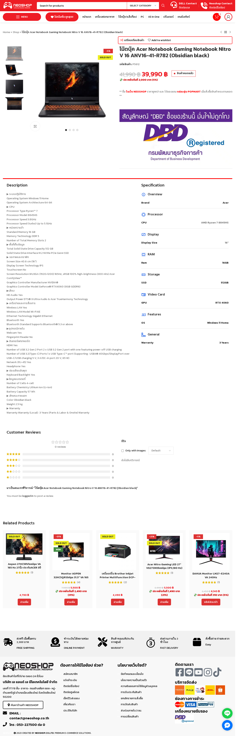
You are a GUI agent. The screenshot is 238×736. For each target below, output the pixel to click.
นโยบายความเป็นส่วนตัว (134, 680)
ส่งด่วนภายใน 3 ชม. (131, 711)
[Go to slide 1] (66, 130)
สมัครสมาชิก (70, 674)
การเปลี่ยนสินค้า (129, 717)
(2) (125, 582)
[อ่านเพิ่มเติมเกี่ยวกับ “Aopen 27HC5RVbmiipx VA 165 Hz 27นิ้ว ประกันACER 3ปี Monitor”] (24, 602)
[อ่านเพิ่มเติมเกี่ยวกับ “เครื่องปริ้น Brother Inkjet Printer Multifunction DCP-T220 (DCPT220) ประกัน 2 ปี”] (117, 602)
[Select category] (143, 5)
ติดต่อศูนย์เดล (71, 692)
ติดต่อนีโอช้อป (71, 686)
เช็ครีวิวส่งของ (71, 698)
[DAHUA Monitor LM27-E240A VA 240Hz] (211, 551)
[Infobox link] (183, 6)
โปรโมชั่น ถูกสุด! (62, 17)
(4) (78, 582)
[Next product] (230, 32)
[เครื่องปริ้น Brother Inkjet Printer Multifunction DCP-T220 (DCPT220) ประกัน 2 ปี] (117, 551)
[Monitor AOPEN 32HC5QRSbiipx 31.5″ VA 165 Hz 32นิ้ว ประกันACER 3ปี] (71, 551)
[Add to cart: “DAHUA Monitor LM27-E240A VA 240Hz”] (211, 602)
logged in (27, 496)
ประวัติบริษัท (70, 711)
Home (6, 32)
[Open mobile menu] (22, 17)
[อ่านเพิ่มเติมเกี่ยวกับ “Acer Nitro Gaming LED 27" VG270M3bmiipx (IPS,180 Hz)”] (164, 602)
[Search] (102, 5)
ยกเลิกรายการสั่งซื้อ (132, 698)
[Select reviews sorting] (161, 451)
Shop (16, 32)
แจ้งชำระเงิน (70, 680)
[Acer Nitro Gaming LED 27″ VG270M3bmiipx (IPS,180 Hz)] (164, 547)
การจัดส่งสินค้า (129, 704)
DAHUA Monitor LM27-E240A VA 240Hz (211, 575)
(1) (32, 572)
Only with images (135, 451)
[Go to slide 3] (74, 130)
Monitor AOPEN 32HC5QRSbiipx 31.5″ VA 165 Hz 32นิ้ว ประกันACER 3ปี (71, 577)
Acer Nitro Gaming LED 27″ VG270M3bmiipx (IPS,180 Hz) (164, 566)
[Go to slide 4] (77, 130)
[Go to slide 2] (70, 130)
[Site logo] (18, 5)
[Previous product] (221, 32)
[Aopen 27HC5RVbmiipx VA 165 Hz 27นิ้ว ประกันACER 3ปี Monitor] (24, 546)
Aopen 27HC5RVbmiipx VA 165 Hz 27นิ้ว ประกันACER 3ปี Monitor (24, 567)
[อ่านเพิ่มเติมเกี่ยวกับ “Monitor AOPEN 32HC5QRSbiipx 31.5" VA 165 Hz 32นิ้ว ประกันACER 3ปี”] (71, 602)
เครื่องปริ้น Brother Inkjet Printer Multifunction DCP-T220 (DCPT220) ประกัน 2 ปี (117, 577)
